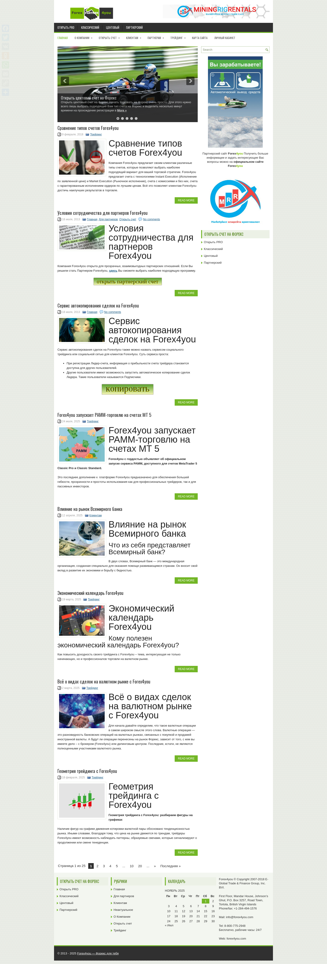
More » (122, 110)
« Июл (169, 925)
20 (140, 866)
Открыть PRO (65, 27)
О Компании (85, 36)
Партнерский (134, 27)
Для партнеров (108, 219)
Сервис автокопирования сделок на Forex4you (98, 305)
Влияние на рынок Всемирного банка (89, 508)
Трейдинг (179, 36)
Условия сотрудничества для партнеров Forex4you (102, 212)
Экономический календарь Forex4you (90, 592)
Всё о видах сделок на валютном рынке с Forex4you (103, 681)
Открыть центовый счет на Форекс (89, 98)
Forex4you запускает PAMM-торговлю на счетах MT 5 (104, 414)
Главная (62, 38)
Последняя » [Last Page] (170, 866)
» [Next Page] (155, 866)
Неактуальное (123, 909)
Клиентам (135, 36)
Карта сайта (200, 38)
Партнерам (157, 36)
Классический (90, 27)
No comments (151, 219)
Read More (186, 200)
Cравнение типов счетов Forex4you (88, 127)
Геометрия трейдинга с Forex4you (87, 770)
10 (132, 866)
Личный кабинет (224, 38)
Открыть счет (111, 36)
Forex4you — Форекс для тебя (98, 953)
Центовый (112, 27)
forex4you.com (236, 938)
